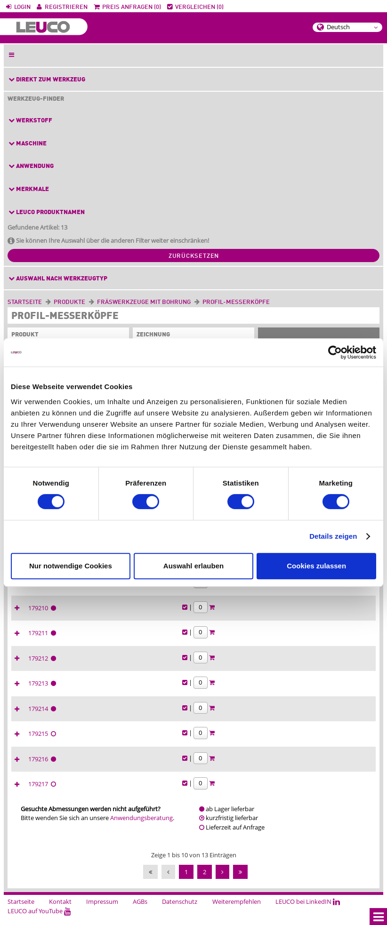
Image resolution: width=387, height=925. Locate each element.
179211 (266, 641)
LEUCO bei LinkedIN (307, 910)
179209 (266, 591)
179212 (266, 666)
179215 (266, 742)
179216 (266, 767)
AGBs (140, 910)
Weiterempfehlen (236, 910)
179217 (266, 792)
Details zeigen (333, 536)
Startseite (25, 302)
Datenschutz (179, 910)
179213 (266, 691)
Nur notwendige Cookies (70, 566)
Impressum (102, 910)
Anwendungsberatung (141, 826)
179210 (266, 616)
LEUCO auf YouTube (39, 919)
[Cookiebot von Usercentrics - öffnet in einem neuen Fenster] (335, 352)
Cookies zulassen (316, 566)
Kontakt (60, 910)
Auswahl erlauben (193, 566)
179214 (266, 717)
